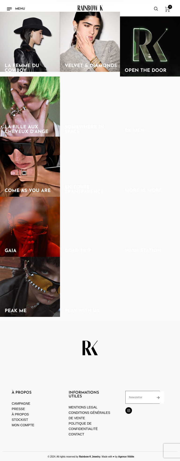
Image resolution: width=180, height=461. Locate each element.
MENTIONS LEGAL (83, 407)
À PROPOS (20, 414)
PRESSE (18, 409)
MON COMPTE (23, 425)
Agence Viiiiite (126, 456)
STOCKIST (20, 420)
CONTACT (76, 434)
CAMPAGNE (21, 403)
